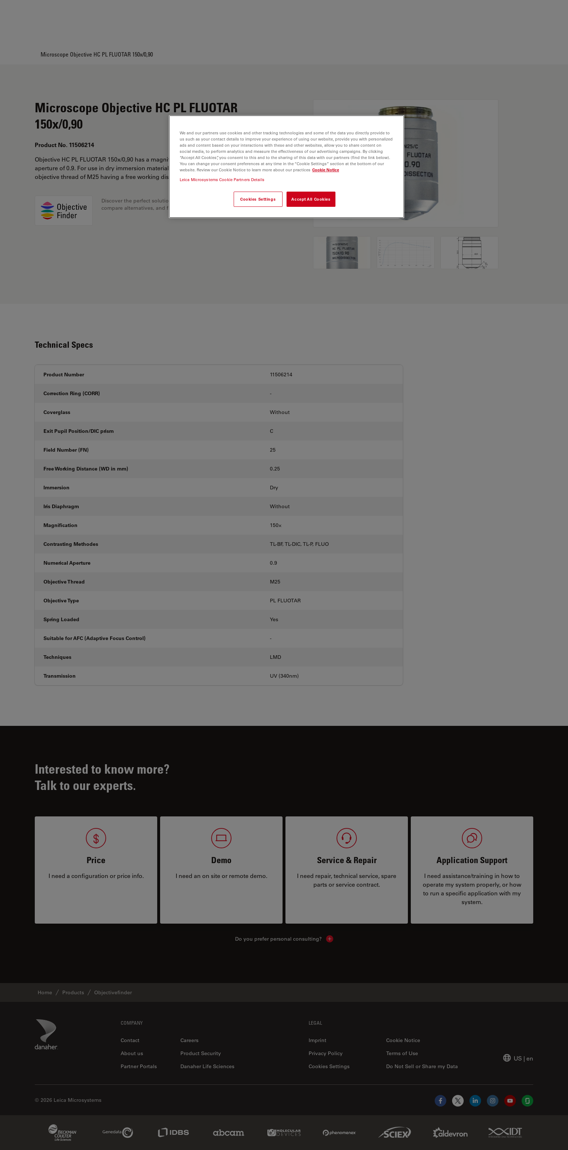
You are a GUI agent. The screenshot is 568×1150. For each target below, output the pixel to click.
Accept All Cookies (310, 199)
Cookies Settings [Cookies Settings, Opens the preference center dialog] (258, 199)
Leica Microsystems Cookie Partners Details (222, 179)
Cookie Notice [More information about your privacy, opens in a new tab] (325, 169)
